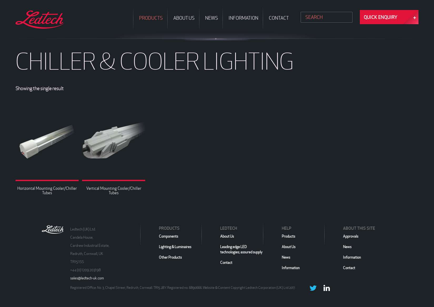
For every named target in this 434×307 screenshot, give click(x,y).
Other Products (170, 257)
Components (168, 236)
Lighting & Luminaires (175, 246)
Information (291, 267)
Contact (226, 262)
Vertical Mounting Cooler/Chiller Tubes (113, 190)
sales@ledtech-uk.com (87, 278)
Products (288, 236)
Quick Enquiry (380, 17)
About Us (227, 236)
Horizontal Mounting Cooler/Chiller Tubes (47, 190)
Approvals (350, 236)
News (286, 257)
